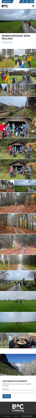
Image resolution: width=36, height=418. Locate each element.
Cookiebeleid (16, 416)
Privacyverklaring (7, 416)
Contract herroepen (27, 416)
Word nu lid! (7, 1)
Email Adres (6, 389)
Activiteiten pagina (7, 42)
